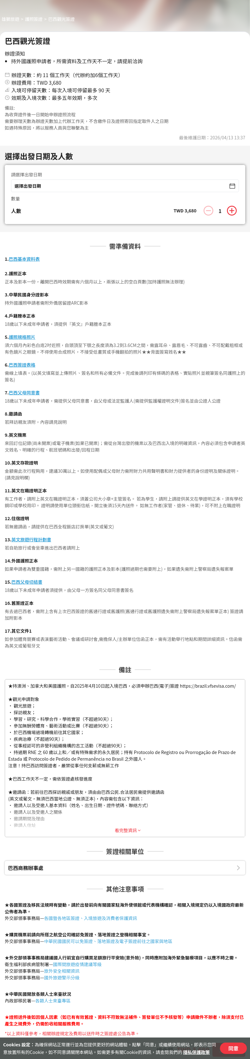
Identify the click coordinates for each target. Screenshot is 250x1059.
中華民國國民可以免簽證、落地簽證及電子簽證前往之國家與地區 (108, 941)
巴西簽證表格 (22, 365)
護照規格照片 (22, 337)
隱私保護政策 (196, 1052)
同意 (233, 1048)
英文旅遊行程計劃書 (31, 539)
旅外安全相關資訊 (62, 971)
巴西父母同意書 (24, 392)
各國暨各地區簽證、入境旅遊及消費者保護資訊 (90, 918)
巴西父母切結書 (26, 582)
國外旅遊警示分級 (62, 977)
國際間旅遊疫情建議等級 (77, 964)
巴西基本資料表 (24, 259)
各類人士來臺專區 (53, 1000)
